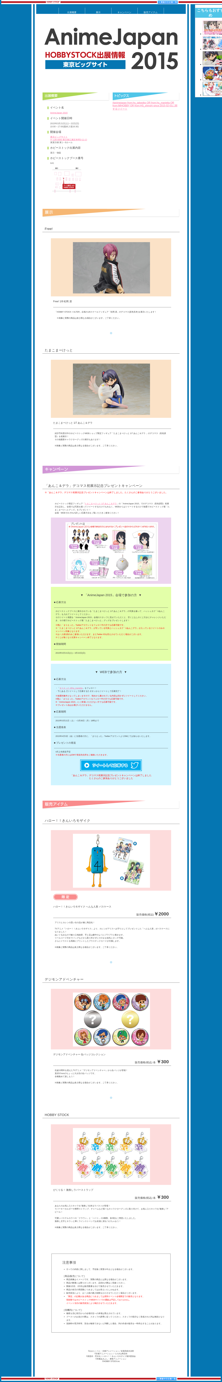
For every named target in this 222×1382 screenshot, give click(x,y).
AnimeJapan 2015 (59, 113)
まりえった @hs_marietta (71, 688)
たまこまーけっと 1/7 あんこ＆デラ (101, 503)
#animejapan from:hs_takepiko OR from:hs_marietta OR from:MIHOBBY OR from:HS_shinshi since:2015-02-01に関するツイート (145, 105)
